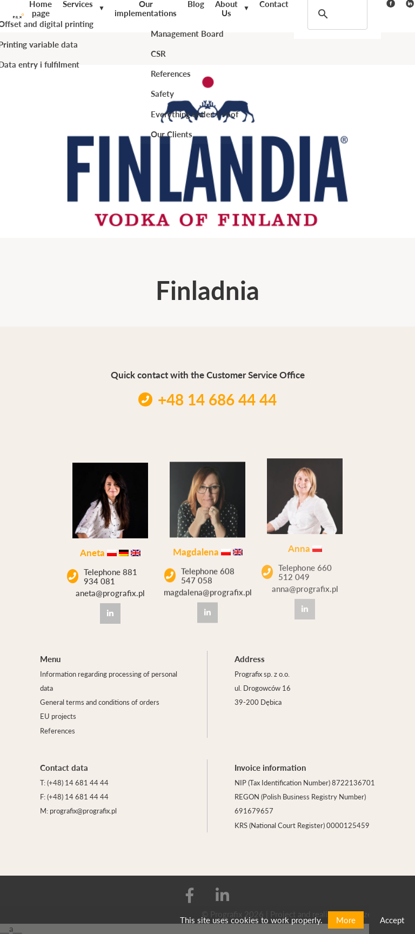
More (346, 919)
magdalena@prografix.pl (208, 587)
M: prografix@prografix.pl (78, 810)
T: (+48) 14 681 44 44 (74, 782)
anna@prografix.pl (305, 578)
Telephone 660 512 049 (297, 561)
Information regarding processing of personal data (108, 681)
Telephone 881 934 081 (102, 575)
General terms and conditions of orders (99, 702)
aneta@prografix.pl (110, 591)
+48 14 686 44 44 (207, 399)
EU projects (58, 716)
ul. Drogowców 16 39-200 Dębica (263, 695)
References (57, 730)
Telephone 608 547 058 (199, 571)
